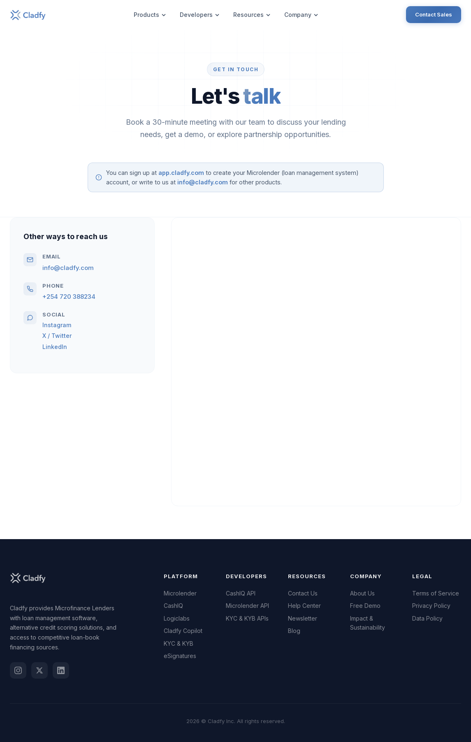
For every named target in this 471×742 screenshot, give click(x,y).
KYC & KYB (178, 643)
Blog (294, 630)
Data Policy (427, 618)
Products (150, 14)
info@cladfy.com (202, 182)
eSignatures (180, 655)
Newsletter (302, 618)
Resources (252, 14)
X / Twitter (57, 335)
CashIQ (173, 605)
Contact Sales (433, 14)
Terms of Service (435, 593)
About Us (362, 593)
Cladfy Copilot (183, 630)
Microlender (180, 593)
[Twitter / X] (39, 670)
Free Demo (365, 605)
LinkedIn (54, 346)
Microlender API (247, 605)
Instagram (56, 324)
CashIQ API (240, 593)
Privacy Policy (431, 605)
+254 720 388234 (68, 296)
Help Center (304, 605)
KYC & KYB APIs (247, 618)
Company (301, 14)
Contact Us (303, 593)
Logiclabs (177, 618)
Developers (200, 14)
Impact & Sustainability (367, 623)
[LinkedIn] (61, 670)
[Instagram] (18, 670)
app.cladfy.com (181, 172)
